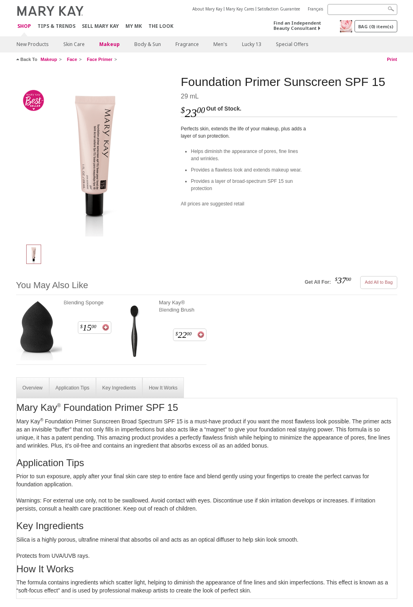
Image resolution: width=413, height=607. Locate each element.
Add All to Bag (378, 282)
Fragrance (187, 44)
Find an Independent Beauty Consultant (297, 25)
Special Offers (292, 44)
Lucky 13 (251, 44)
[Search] (362, 9)
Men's (220, 44)
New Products (33, 44)
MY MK (133, 26)
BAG (375, 26)
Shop (24, 26)
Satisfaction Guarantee (279, 9)
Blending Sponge (84, 302)
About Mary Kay (207, 9)
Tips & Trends (56, 26)
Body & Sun (147, 44)
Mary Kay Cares (240, 9)
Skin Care (74, 44)
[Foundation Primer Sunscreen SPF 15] (95, 156)
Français (315, 9)
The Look (160, 26)
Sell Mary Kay (100, 26)
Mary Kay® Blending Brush (176, 306)
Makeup (109, 44)
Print (392, 59)
